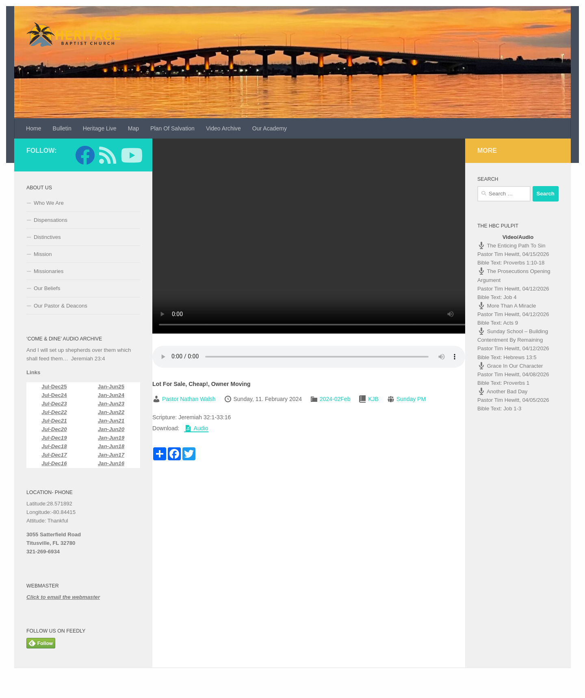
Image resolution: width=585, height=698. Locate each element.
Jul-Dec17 (54, 455)
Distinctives (47, 237)
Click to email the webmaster (63, 597)
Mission (43, 254)
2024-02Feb (335, 399)
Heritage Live (100, 128)
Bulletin (62, 128)
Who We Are (49, 203)
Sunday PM (411, 399)
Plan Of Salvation (172, 128)
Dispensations (50, 220)
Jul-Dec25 (54, 387)
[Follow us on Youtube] (130, 155)
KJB (373, 399)
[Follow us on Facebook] (85, 155)
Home (33, 128)
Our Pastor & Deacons (60, 306)
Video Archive (223, 128)
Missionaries (48, 271)
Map (133, 128)
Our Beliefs (47, 288)
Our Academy (269, 128)
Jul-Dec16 (54, 463)
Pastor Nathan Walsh (189, 399)
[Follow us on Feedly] (107, 155)
